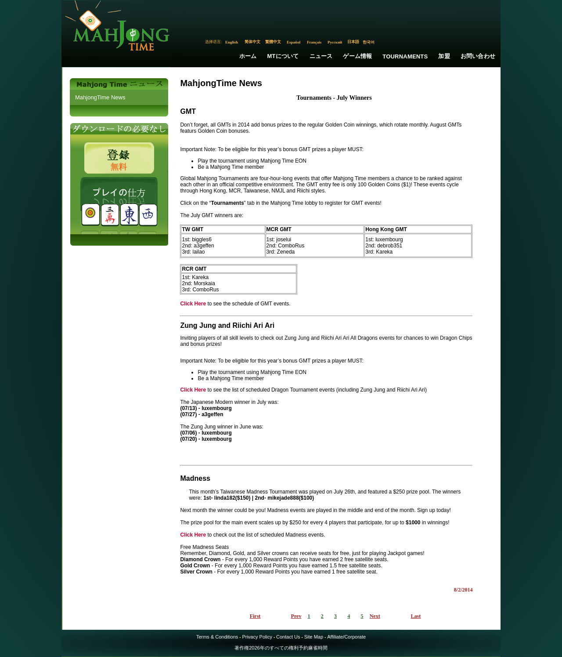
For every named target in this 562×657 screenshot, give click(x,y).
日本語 (353, 42)
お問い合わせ (478, 56)
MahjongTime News (100, 97)
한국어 (369, 42)
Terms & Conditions (217, 636)
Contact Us (288, 636)
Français (314, 42)
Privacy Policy (257, 636)
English (231, 42)
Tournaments (405, 56)
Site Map (313, 636)
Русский (335, 42)
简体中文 (252, 42)
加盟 (444, 56)
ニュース (321, 56)
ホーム (248, 56)
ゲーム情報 (357, 56)
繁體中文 (273, 42)
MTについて (283, 56)
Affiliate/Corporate (346, 636)
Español (293, 42)
